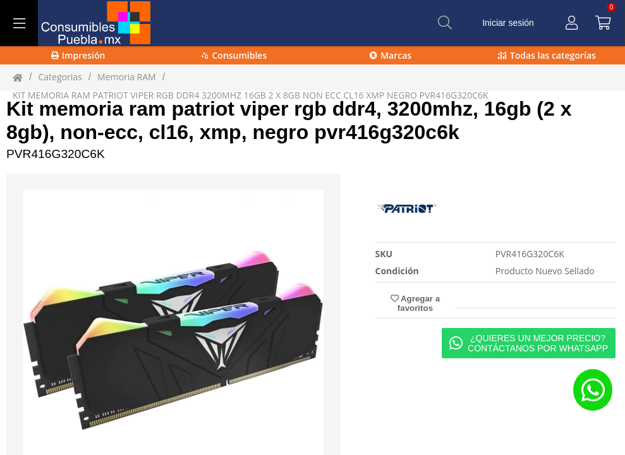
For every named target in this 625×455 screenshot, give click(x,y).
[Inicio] (18, 77)
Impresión (78, 55)
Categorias (60, 77)
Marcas (390, 55)
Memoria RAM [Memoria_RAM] (126, 77)
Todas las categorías (547, 55)
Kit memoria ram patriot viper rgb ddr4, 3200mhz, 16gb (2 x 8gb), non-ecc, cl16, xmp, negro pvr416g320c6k (288, 120)
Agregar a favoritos (415, 303)
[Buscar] (445, 23)
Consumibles (234, 55)
